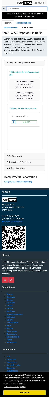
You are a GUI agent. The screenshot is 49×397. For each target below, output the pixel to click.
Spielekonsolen (13, 337)
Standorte (11, 368)
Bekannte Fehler (10, 28)
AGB (8, 357)
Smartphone (12, 334)
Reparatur (8, 23)
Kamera (10, 308)
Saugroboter (12, 331)
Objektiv (10, 320)
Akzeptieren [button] (24, 393)
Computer (11, 297)
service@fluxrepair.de (12, 221)
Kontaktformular (13, 365)
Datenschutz (12, 362)
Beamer (10, 294)
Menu (39, 2)
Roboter (10, 328)
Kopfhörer (11, 311)
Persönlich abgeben (24, 95)
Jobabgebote (12, 371)
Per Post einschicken (24, 84)
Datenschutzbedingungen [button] (14, 387)
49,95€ (26, 122)
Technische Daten (23, 23)
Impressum (11, 359)
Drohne (10, 300)
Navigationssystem (15, 314)
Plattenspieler (12, 323)
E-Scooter (11, 303)
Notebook (11, 317)
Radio (9, 325)
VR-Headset (12, 342)
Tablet (9, 340)
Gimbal (10, 306)
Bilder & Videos (27, 28)
